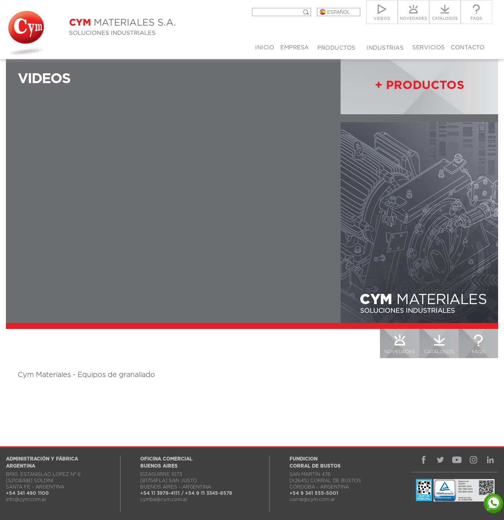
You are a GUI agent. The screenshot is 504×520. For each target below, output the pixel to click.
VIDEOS (360, 351)
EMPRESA (294, 47)
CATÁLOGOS (439, 351)
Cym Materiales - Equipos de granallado (86, 375)
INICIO (264, 47)
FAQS (478, 351)
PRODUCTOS (336, 48)
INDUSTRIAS (385, 48)
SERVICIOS (428, 47)
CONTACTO (467, 47)
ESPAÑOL (338, 12)
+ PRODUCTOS (419, 85)
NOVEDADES (399, 351)
